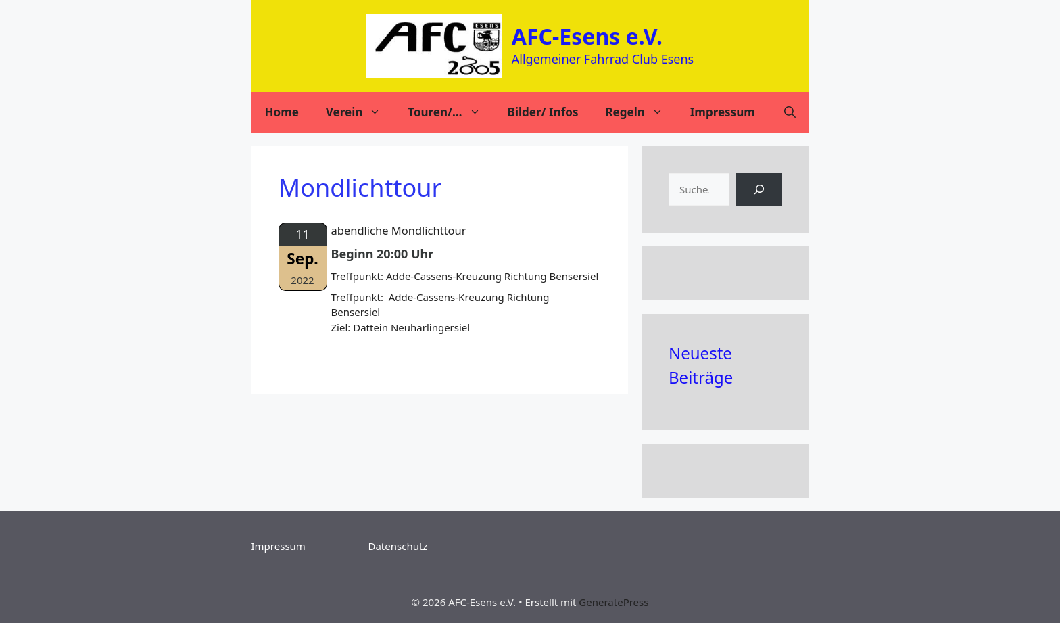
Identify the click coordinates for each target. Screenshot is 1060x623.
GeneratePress (613, 602)
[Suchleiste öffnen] (790, 112)
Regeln (640, 112)
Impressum (722, 112)
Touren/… (450, 112)
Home (282, 112)
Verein (360, 112)
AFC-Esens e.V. (587, 36)
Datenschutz (398, 546)
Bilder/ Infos (543, 112)
